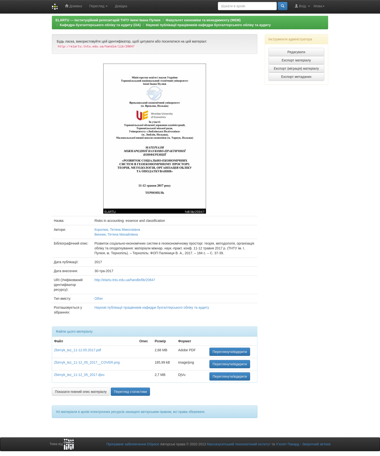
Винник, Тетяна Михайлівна (116, 234)
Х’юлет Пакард (287, 444)
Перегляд (98, 6)
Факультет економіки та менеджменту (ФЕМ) (203, 20)
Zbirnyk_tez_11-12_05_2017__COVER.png (87, 362)
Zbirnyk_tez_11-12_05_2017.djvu (79, 375)
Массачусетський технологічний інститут (239, 444)
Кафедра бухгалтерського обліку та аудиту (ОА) (100, 25)
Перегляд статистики (130, 392)
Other (99, 298)
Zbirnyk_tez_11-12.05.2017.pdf (77, 350)
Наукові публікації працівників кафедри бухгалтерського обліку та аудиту (208, 25)
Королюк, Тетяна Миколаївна (117, 230)
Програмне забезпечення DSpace (132, 444)
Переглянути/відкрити (230, 352)
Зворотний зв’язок (316, 444)
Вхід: (302, 6)
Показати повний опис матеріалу (81, 392)
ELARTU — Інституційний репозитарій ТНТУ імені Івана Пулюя (107, 20)
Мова (319, 6)
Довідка (121, 6)
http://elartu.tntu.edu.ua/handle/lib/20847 (125, 280)
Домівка (73, 6)
